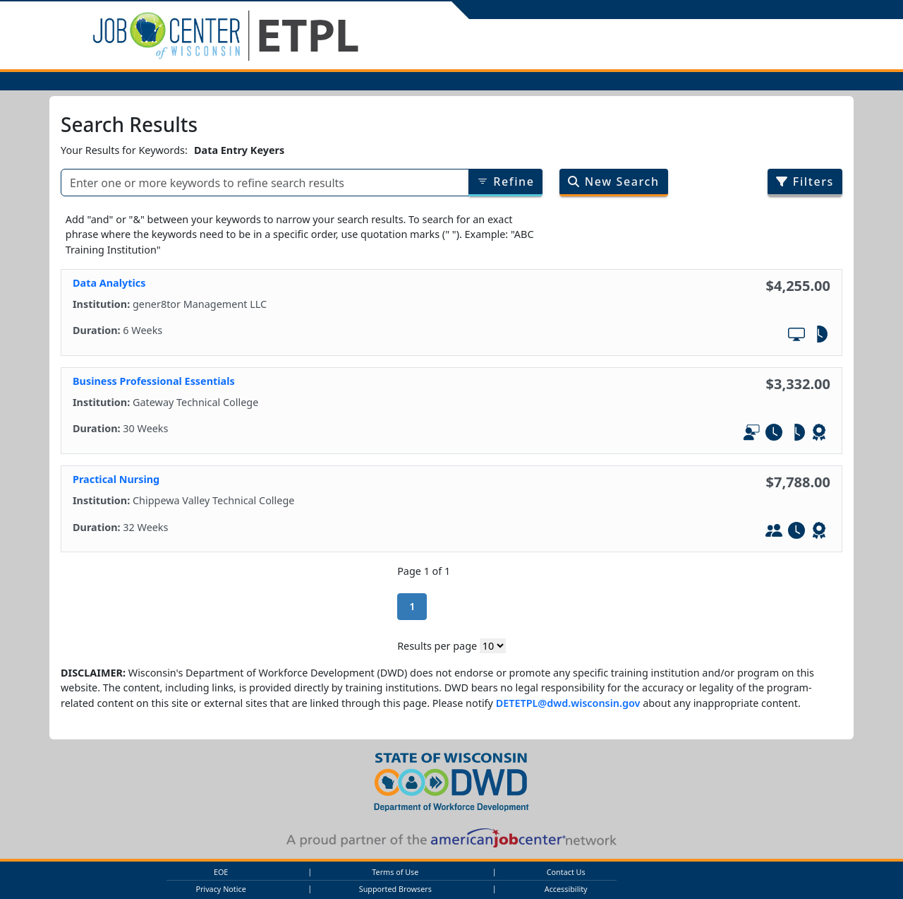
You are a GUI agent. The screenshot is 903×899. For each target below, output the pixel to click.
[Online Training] (796, 336)
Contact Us (566, 872)
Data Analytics (109, 283)
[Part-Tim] (819, 336)
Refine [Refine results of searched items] (506, 181)
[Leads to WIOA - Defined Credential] (819, 434)
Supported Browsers (395, 888)
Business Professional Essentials (154, 381)
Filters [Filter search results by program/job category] (805, 181)
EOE (221, 872)
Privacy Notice (220, 888)
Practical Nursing (116, 479)
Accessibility (566, 888)
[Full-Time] (773, 434)
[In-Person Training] (773, 532)
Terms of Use (395, 872)
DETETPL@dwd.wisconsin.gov (568, 703)
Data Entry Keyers (239, 150)
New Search (613, 181)
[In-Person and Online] (751, 434)
